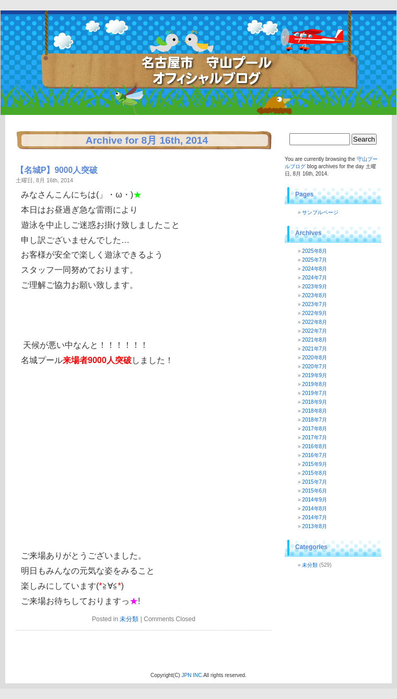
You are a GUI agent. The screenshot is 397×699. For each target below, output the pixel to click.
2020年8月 (314, 357)
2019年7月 (314, 393)
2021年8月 (314, 340)
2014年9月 (314, 500)
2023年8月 (314, 295)
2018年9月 (314, 402)
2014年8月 (314, 508)
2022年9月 (314, 313)
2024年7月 (314, 278)
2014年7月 (314, 517)
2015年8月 (314, 473)
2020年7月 (314, 366)
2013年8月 (314, 526)
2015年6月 (314, 491)
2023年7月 (314, 304)
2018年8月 (314, 411)
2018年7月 (314, 420)
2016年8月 (314, 446)
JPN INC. (192, 675)
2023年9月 (314, 286)
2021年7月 (314, 349)
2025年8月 (314, 251)
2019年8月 (314, 384)
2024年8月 (314, 269)
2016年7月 (314, 455)
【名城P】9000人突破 (57, 170)
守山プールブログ (105, 44)
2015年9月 (314, 464)
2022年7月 (314, 331)
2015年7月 (314, 482)
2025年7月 (314, 260)
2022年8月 (314, 322)
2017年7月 (314, 437)
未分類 (129, 619)
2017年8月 (314, 429)
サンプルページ (320, 212)
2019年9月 (314, 375)
